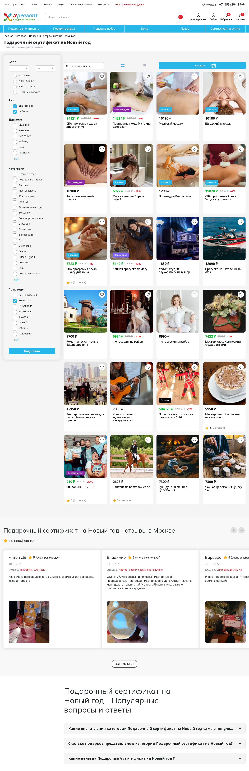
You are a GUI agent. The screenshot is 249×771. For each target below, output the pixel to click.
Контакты (103, 4)
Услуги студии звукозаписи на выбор (174, 270)
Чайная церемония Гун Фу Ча (223, 489)
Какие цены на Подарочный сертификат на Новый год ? (121, 758)
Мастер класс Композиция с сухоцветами (223, 343)
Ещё (16, 158)
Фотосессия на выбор (128, 341)
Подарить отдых (64, 28)
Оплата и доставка (81, 4)
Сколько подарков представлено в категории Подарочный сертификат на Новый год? (150, 743)
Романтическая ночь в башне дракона (82, 343)
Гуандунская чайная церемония (173, 489)
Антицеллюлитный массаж (80, 198)
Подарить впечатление (23, 28)
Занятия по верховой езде (131, 487)
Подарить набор (104, 28)
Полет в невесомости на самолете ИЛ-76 (176, 416)
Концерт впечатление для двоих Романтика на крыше (85, 417)
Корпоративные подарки (129, 4)
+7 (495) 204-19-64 (232, 4)
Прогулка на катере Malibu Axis (223, 270)
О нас (34, 4)
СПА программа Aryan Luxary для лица (81, 270)
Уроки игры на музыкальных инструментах (123, 417)
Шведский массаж (217, 123)
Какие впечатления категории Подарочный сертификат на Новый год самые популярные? (155, 728)
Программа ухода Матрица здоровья (132, 125)
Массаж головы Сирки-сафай (128, 198)
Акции (61, 4)
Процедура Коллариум (175, 196)
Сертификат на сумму (225, 28)
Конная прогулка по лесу (130, 269)
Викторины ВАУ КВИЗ (81, 487)
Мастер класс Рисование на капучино (222, 416)
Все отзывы (124, 664)
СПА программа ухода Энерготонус (81, 125)
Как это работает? (14, 4)
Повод (185, 28)
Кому (144, 28)
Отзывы (47, 4)
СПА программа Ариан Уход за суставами (220, 198)
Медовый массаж (171, 123)
